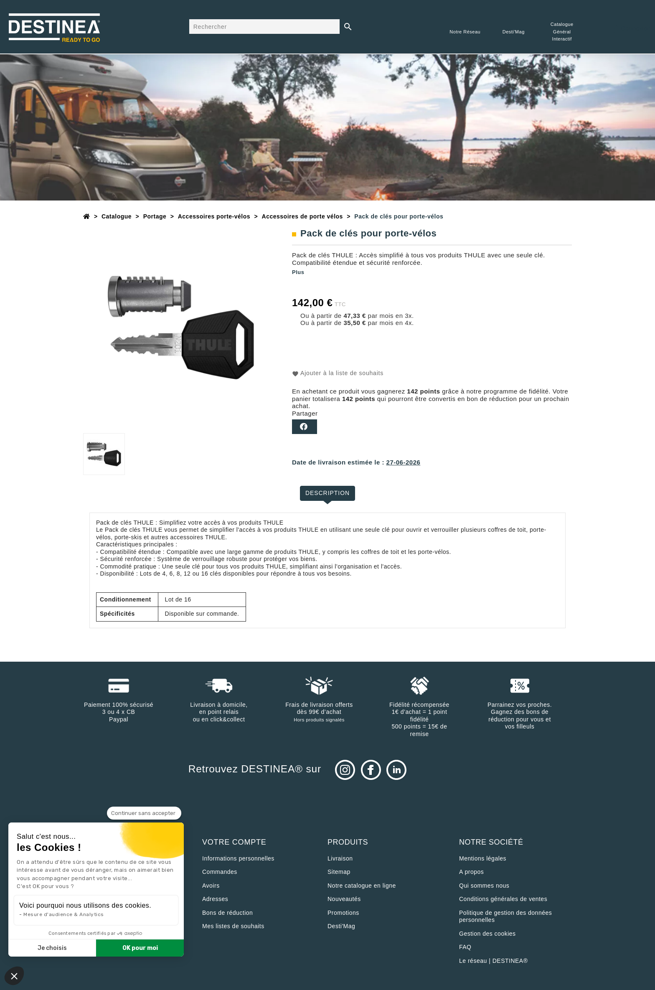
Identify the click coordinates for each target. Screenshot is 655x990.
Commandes (219, 871)
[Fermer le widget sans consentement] (144, 813)
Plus (298, 272)
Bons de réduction (227, 912)
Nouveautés (344, 899)
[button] (14, 976)
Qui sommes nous (484, 885)
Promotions (343, 912)
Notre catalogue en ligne (362, 885)
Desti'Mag (341, 926)
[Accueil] (86, 216)
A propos (471, 871)
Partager (304, 426)
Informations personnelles (238, 858)
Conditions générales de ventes (503, 899)
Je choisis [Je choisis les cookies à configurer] (52, 948)
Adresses (215, 899)
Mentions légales (482, 858)
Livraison (340, 858)
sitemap (339, 871)
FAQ (465, 947)
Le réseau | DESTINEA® (493, 960)
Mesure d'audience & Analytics (63, 914)
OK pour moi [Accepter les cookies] (140, 948)
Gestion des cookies (487, 933)
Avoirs (211, 885)
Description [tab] (327, 493)
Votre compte (234, 842)
